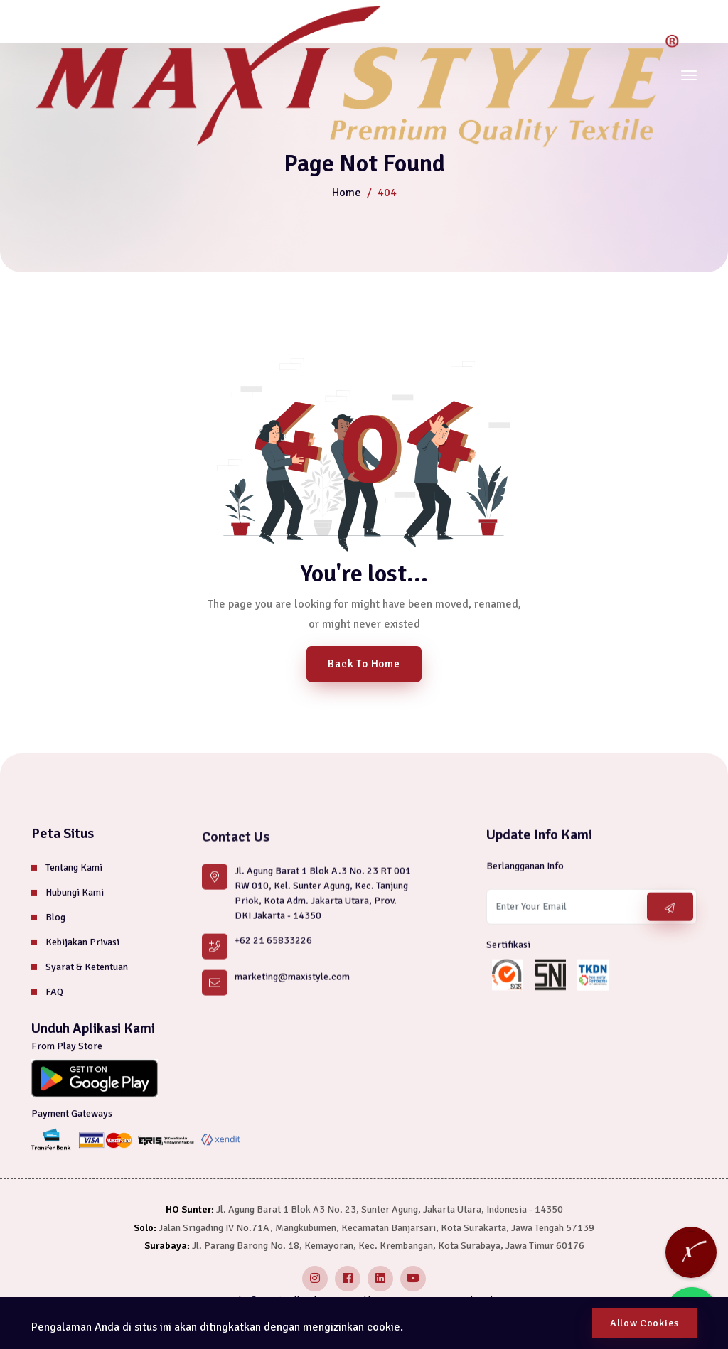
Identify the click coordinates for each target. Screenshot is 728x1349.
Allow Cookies (644, 1323)
